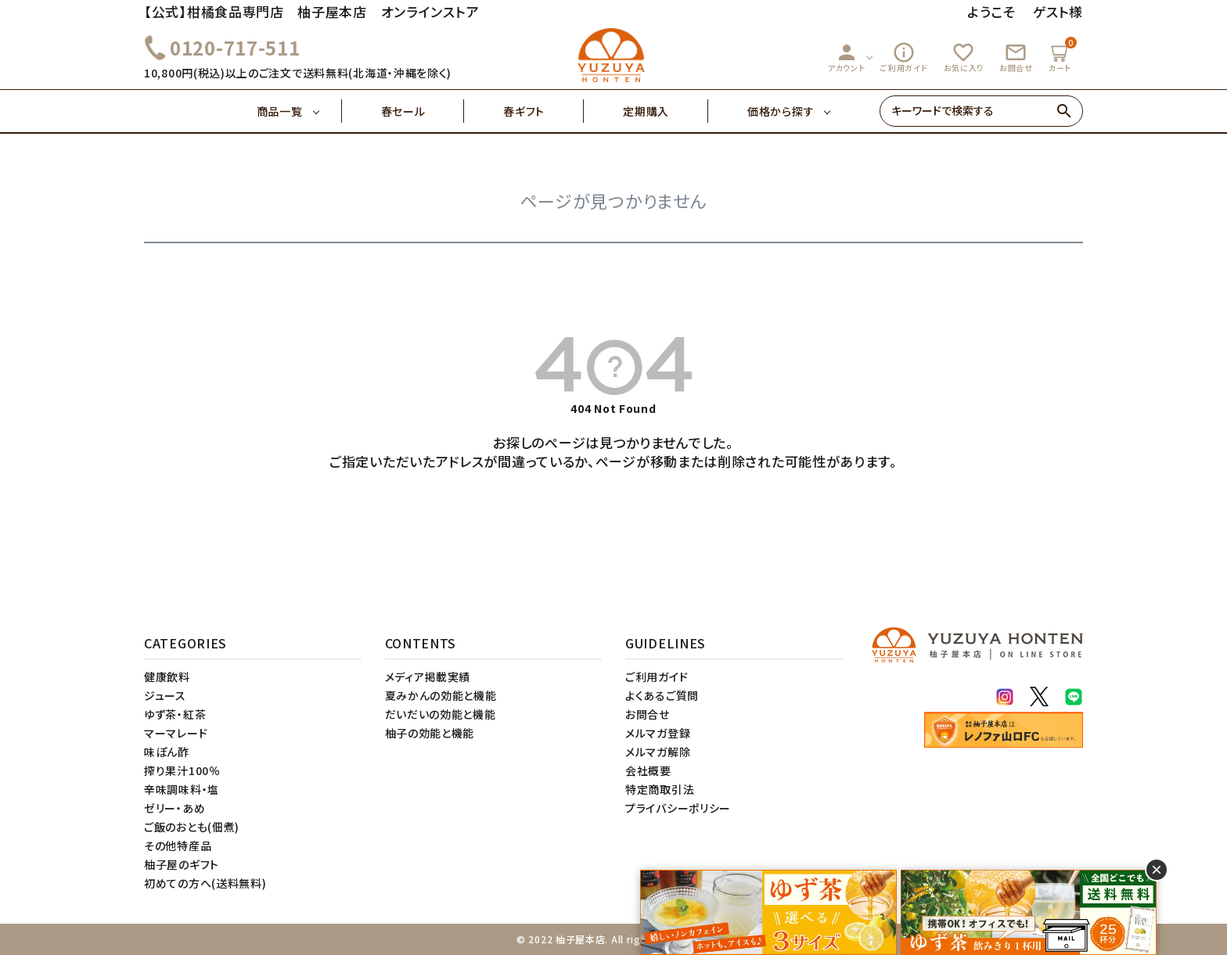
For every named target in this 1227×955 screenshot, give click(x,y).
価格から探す (780, 111)
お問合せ (1016, 57)
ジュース (165, 695)
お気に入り (964, 57)
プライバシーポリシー (678, 808)
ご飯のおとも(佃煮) (191, 827)
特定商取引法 (659, 789)
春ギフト (543, 111)
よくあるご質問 (662, 695)
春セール (423, 111)
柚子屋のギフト (181, 864)
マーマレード (175, 733)
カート (1062, 55)
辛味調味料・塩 (181, 789)
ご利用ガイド (903, 57)
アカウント (846, 57)
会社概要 (648, 770)
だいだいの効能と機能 (440, 714)
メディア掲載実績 (428, 676)
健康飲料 (167, 676)
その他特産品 (177, 845)
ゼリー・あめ (174, 808)
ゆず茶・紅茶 (175, 714)
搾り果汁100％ (182, 770)
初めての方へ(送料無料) (205, 883)
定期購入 (665, 111)
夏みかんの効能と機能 (441, 695)
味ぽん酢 (166, 751)
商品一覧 (299, 111)
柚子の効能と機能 (430, 733)
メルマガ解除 (657, 751)
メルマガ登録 (657, 733)
